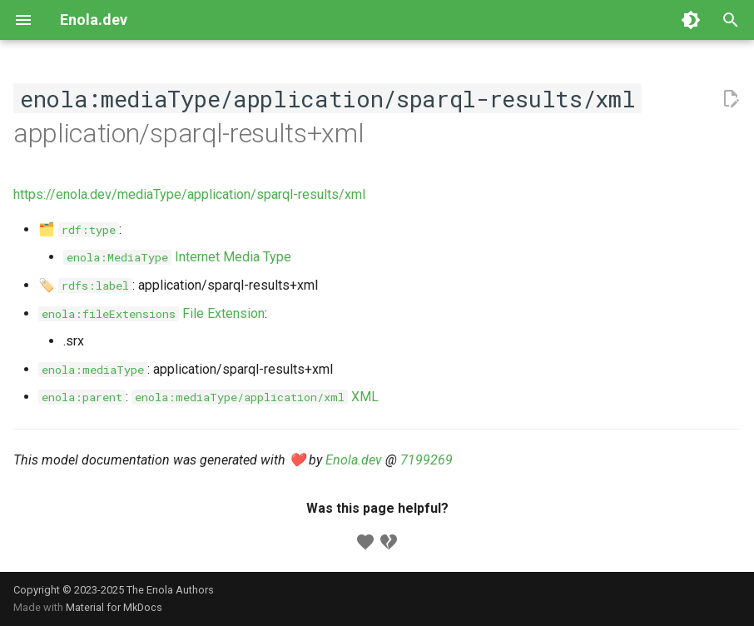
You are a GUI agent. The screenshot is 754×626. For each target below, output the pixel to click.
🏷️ (85, 285)
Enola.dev (353, 460)
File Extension (151, 313)
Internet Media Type (177, 257)
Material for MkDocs (114, 607)
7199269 (426, 460)
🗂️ (78, 229)
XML (255, 397)
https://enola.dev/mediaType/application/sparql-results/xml (189, 194)
